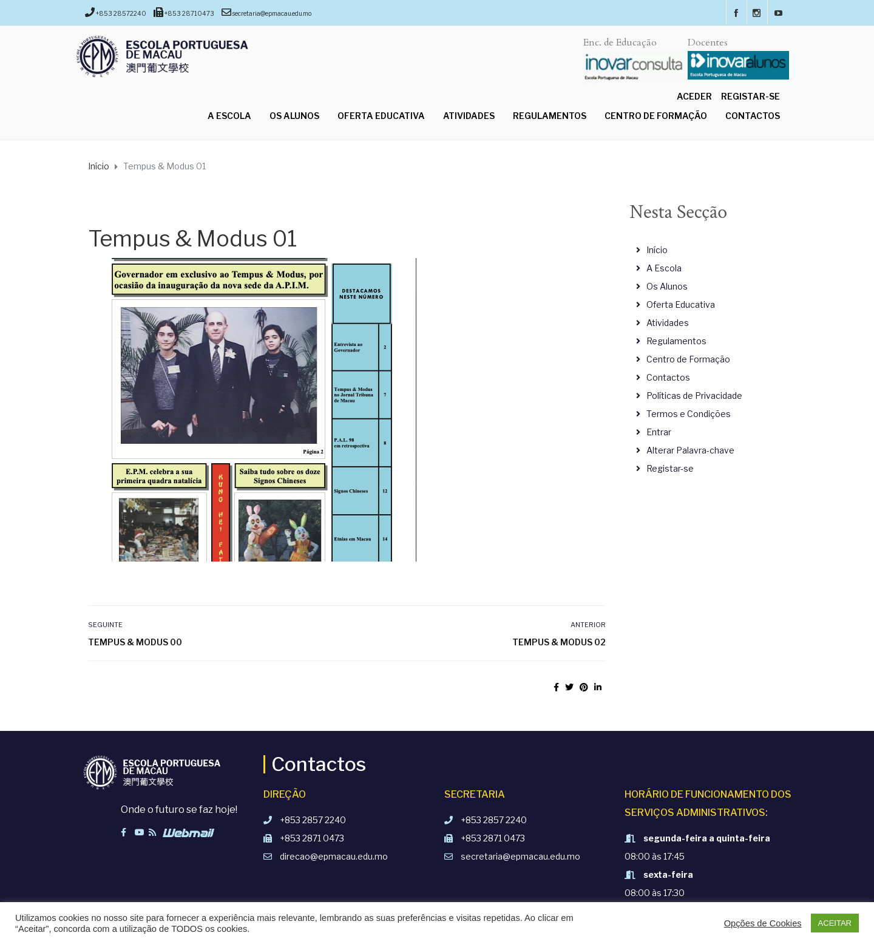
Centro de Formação (656, 115)
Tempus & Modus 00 (135, 642)
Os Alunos (294, 115)
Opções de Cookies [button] (763, 923)
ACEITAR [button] (835, 923)
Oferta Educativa (381, 115)
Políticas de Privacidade (694, 395)
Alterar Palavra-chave (690, 450)
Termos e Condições (688, 414)
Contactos (752, 115)
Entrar (658, 432)
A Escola (229, 115)
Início (657, 250)
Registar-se (750, 96)
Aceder (694, 96)
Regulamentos (549, 115)
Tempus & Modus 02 (559, 642)
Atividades (469, 115)
